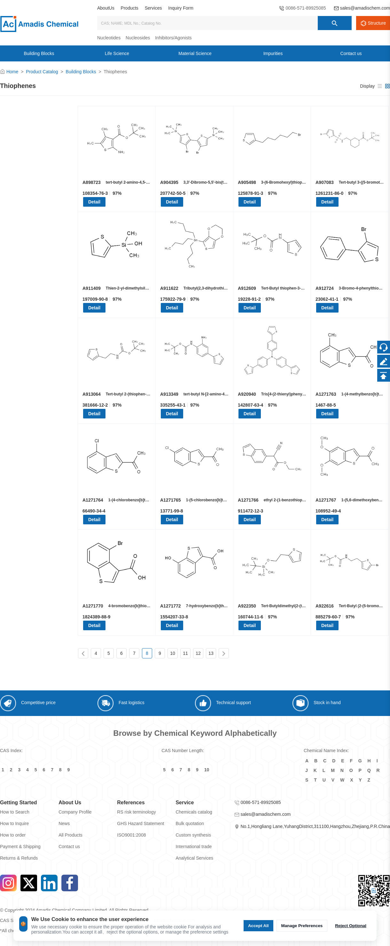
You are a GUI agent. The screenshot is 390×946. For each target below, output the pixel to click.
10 (172, 653)
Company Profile (75, 812)
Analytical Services (194, 858)
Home (12, 71)
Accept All (258, 925)
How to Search (14, 812)
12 (198, 653)
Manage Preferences (302, 925)
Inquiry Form (180, 8)
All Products (70, 835)
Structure (377, 23)
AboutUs (105, 8)
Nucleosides (138, 37)
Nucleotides (109, 37)
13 (211, 653)
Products (129, 8)
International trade (194, 846)
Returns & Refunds (19, 858)
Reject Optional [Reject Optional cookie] (350, 925)
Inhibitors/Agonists (173, 37)
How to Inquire (14, 823)
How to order (13, 835)
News (64, 823)
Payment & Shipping (20, 846)
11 (185, 653)
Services (153, 8)
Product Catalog (42, 71)
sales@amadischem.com (365, 8)
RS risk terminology (136, 812)
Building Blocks (81, 71)
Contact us (69, 846)
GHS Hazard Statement (140, 823)
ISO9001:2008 (131, 835)
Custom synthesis (193, 835)
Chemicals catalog (194, 812)
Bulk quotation (190, 823)
